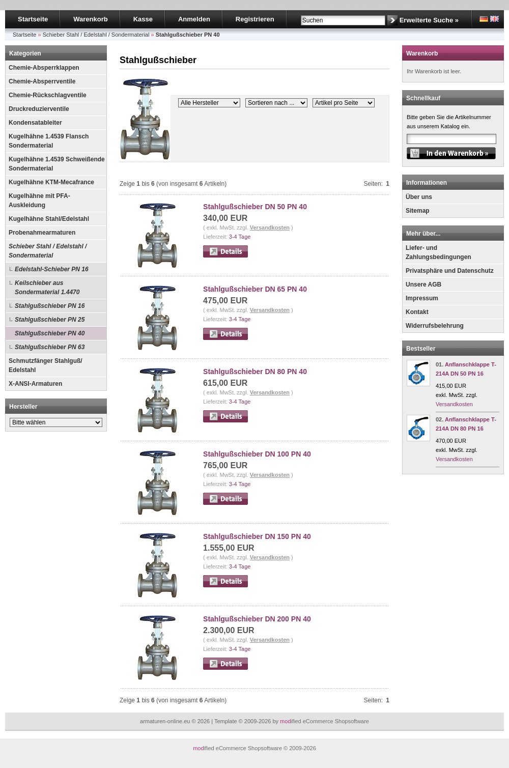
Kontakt (417, 312)
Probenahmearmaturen (42, 232)
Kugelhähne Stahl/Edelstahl (49, 218)
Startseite (33, 19)
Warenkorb (90, 19)
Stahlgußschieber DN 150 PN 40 (257, 536)
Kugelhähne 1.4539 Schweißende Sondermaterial (57, 164)
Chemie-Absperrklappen (44, 67)
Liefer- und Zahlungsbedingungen (438, 252)
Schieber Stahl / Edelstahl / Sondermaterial (48, 251)
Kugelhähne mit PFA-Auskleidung (39, 200)
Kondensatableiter (35, 122)
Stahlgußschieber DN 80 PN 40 (255, 371)
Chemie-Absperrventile (42, 81)
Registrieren (255, 19)
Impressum (422, 298)
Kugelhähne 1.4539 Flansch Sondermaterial (49, 141)
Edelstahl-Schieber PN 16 (52, 269)
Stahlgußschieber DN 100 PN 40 (257, 454)
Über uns (419, 197)
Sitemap (418, 210)
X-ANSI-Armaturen (35, 383)
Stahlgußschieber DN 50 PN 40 (255, 207)
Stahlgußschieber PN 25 (49, 319)
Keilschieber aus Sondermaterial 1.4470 (47, 287)
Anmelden (194, 19)
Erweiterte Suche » (429, 20)
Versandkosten (270, 227)
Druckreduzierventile (39, 108)
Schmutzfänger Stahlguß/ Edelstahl (45, 365)
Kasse (143, 19)
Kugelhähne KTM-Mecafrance (51, 182)
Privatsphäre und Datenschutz (450, 270)
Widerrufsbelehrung (435, 325)
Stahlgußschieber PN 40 (49, 333)
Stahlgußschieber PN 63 (49, 347)
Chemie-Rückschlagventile (48, 95)
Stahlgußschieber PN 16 (49, 305)
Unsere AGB (423, 284)
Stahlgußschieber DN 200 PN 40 (257, 619)
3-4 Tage (240, 237)
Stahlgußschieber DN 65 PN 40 (255, 289)
